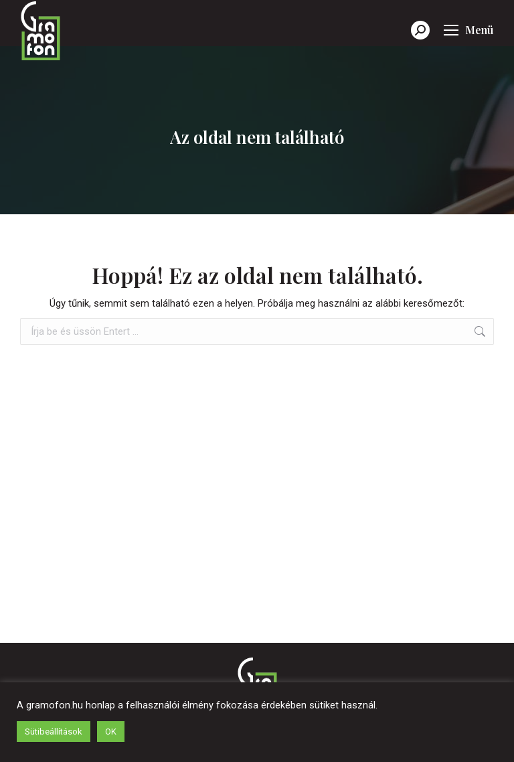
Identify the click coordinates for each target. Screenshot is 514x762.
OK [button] (110, 732)
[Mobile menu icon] (468, 30)
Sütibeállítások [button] (53, 732)
